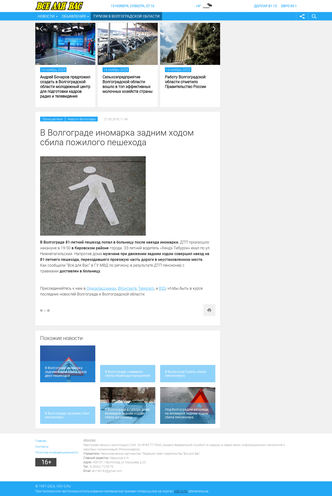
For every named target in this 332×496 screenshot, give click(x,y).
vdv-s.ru (180, 491)
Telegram (146, 288)
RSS (162, 288)
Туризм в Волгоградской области (126, 16)
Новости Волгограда (81, 119)
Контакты (41, 446)
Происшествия (52, 119)
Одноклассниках (101, 288)
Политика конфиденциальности (56, 452)
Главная (40, 441)
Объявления (74, 16)
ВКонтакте (127, 288)
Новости (46, 16)
